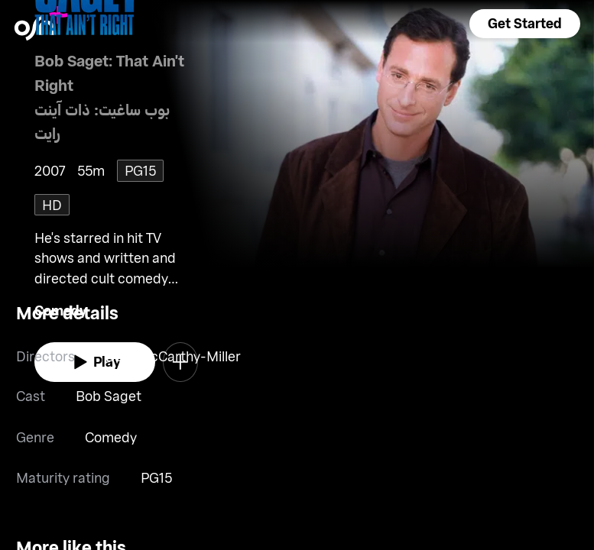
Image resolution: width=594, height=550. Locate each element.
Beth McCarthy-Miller (173, 356)
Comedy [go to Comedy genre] (111, 437)
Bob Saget (108, 396)
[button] (524, 23)
